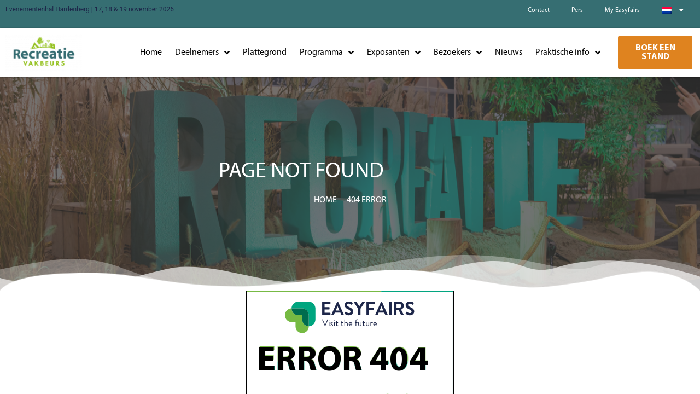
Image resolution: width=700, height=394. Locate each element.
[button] (655, 52)
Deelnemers (202, 52)
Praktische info (567, 52)
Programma (327, 52)
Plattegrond (265, 52)
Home (151, 52)
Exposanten (394, 52)
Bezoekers (458, 52)
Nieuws (508, 52)
